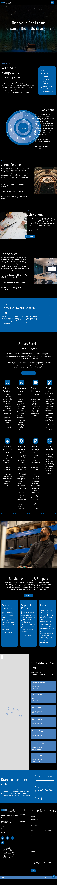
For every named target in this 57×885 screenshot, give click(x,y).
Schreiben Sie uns (36, 689)
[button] (45, 141)
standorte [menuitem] (22, 817)
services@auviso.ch (7, 633)
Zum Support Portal (26, 636)
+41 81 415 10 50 (38, 724)
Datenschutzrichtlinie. (41, 793)
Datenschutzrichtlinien (40, 869)
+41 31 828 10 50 (38, 712)
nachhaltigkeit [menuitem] (24, 827)
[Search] (52, 2)
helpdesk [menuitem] (22, 823)
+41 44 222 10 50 (38, 760)
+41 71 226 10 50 (38, 748)
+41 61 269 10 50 (38, 699)
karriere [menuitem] (22, 820)
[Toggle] (55, 2)
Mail (2, 831)
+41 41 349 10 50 (38, 687)
